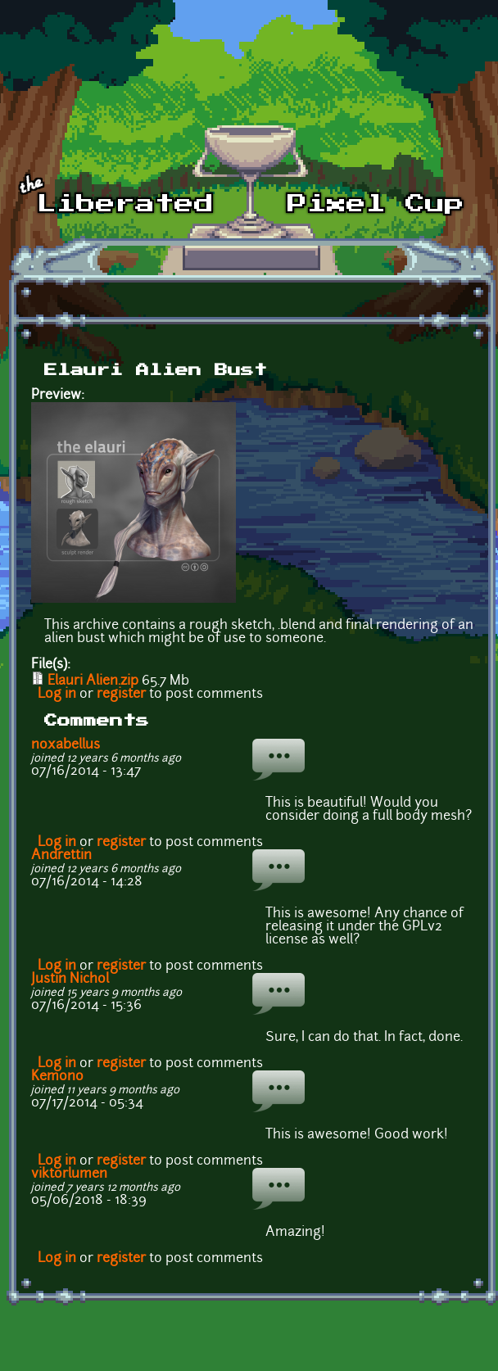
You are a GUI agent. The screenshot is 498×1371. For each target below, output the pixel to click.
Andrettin (61, 855)
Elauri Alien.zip (93, 681)
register (121, 694)
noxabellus (65, 745)
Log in (57, 694)
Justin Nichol (70, 979)
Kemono (57, 1077)
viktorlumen (69, 1174)
